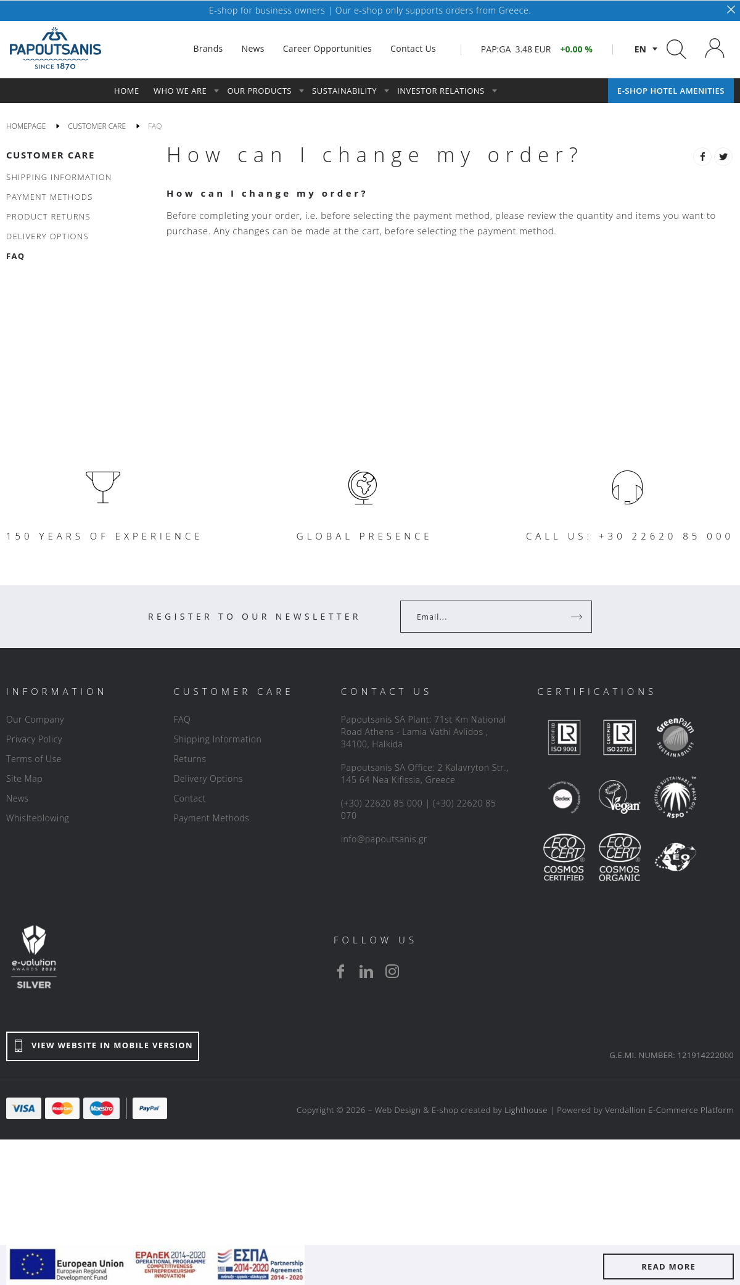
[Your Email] (487, 616)
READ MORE (668, 1266)
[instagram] (392, 971)
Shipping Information (217, 739)
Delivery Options (207, 778)
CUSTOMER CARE (50, 155)
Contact (189, 798)
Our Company (35, 719)
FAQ (182, 719)
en (640, 49)
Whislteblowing (37, 818)
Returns (189, 759)
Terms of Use (34, 759)
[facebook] (340, 971)
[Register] (577, 616)
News (17, 798)
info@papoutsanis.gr (384, 839)
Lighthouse (526, 1109)
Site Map (24, 778)
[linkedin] (366, 971)
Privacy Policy (34, 739)
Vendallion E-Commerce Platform (669, 1109)
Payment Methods (211, 818)
